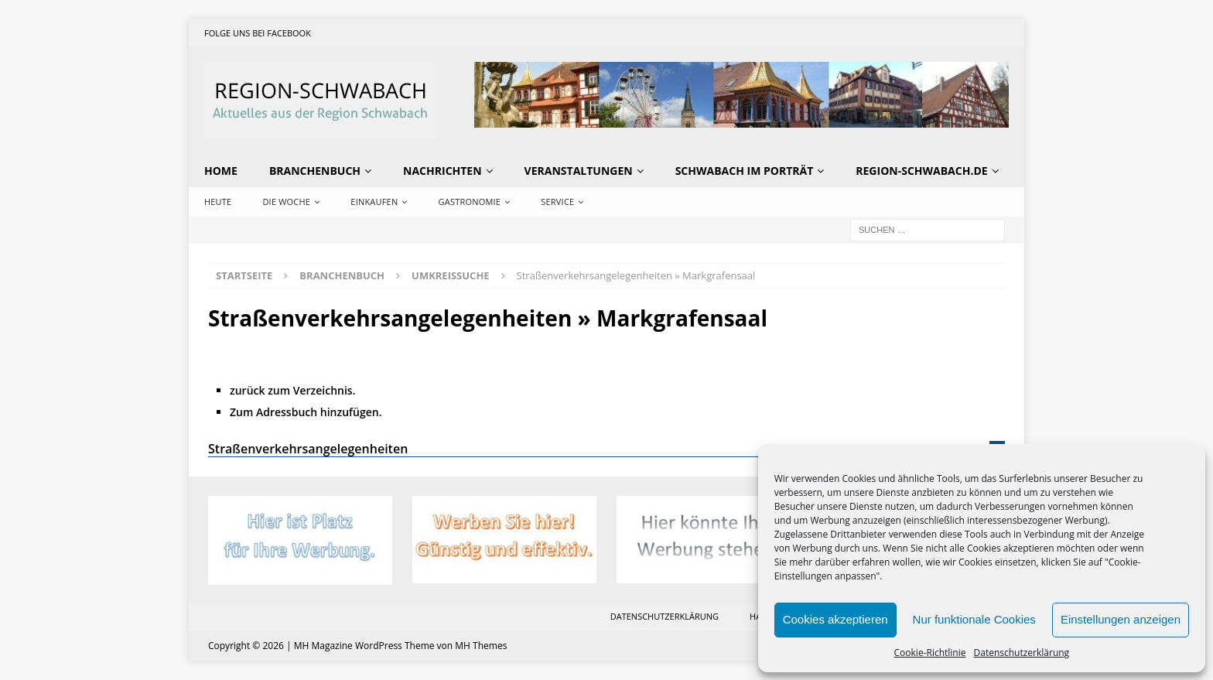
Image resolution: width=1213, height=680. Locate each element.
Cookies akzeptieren (835, 619)
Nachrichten (442, 170)
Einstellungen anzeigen (1121, 619)
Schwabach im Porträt (744, 170)
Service (557, 201)
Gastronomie (470, 201)
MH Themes (481, 645)
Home (220, 170)
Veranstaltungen (578, 170)
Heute (217, 201)
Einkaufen (374, 201)
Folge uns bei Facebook (257, 33)
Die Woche (286, 201)
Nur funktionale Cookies (974, 619)
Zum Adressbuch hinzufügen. (306, 412)
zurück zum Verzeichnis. (293, 390)
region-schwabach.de (921, 170)
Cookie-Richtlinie (930, 652)
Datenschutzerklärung (1022, 652)
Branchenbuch (314, 170)
